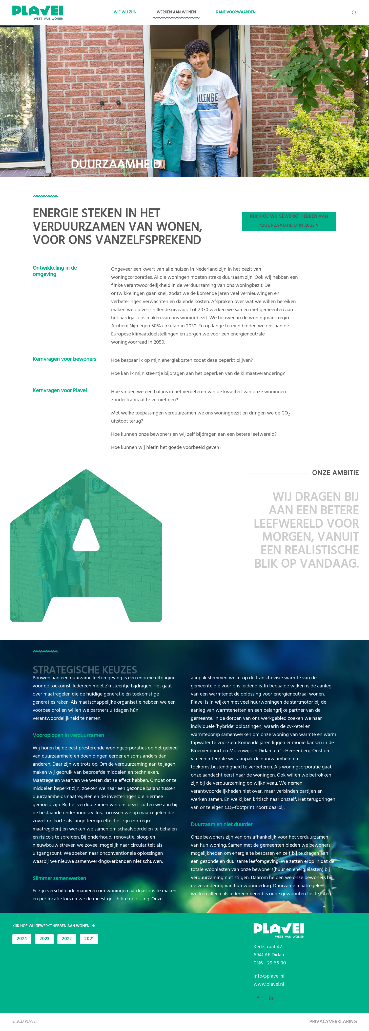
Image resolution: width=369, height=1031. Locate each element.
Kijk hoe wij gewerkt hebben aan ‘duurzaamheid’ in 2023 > (289, 221)
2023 (44, 939)
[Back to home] (37, 12)
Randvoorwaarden (236, 12)
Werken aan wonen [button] (176, 12)
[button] (354, 12)
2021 (89, 939)
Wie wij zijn (125, 12)
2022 (67, 939)
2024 (22, 939)
